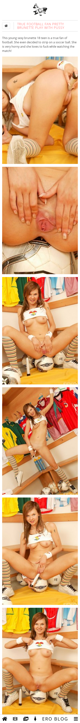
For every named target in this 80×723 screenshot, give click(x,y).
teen (44, 38)
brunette (30, 38)
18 (38, 38)
